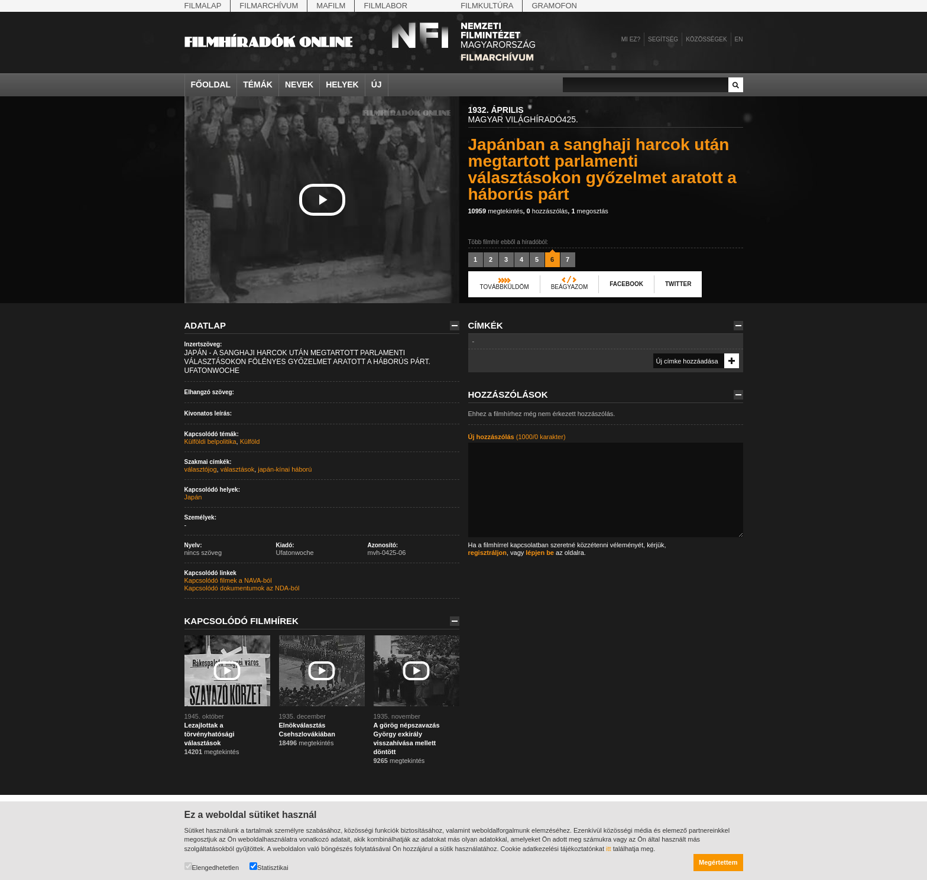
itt (608, 848)
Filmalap (203, 5)
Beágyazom (569, 287)
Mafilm (330, 5)
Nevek (299, 84)
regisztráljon (487, 552)
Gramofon (554, 5)
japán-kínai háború (285, 469)
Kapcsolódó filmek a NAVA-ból (228, 580)
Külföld (250, 441)
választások (237, 469)
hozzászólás (547, 211)
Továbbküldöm (504, 287)
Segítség (663, 39)
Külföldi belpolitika (210, 441)
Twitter (678, 284)
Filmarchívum (268, 5)
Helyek (342, 84)
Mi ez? (630, 39)
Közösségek (706, 39)
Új (376, 84)
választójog (200, 469)
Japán (193, 497)
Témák (258, 84)
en (739, 39)
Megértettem (718, 862)
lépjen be (540, 552)
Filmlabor (385, 5)
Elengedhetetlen (211, 866)
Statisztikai (269, 866)
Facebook (626, 284)
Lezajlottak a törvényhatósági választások (209, 734)
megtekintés (495, 211)
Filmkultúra (487, 5)
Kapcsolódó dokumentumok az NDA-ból (242, 588)
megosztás (589, 211)
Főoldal (211, 84)
